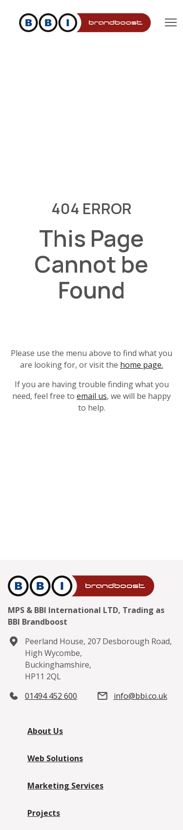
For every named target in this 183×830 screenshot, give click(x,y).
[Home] (90, 23)
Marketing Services (65, 785)
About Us (45, 731)
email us (92, 396)
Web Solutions (55, 758)
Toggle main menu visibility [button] (171, 19)
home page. (141, 364)
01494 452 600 (51, 696)
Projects (43, 813)
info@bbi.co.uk (140, 696)
